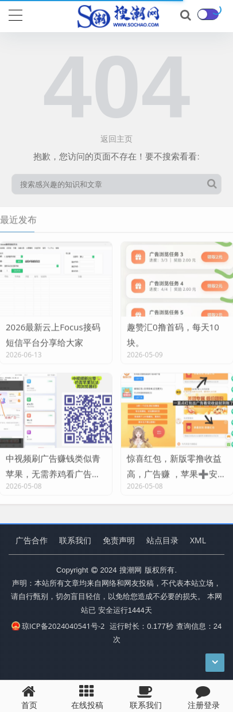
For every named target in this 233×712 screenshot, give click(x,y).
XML (198, 540)
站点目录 (162, 540)
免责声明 (119, 540)
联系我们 (75, 540)
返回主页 (116, 138)
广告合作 (31, 540)
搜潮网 (130, 570)
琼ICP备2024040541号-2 (58, 626)
